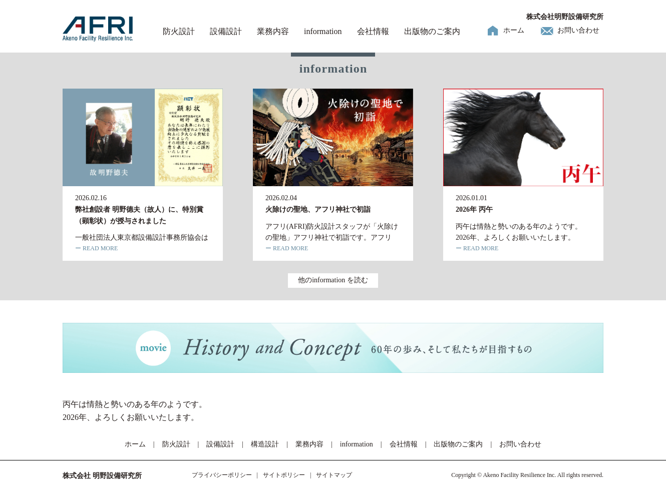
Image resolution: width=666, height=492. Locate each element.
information (323, 31)
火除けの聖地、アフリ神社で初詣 (318, 209)
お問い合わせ (578, 30)
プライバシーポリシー (222, 474)
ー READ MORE (96, 248)
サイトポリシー (284, 474)
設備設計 (226, 31)
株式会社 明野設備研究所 (102, 475)
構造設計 (265, 444)
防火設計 (179, 31)
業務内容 (273, 31)
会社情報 (373, 31)
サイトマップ (334, 474)
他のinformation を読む (333, 280)
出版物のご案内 (432, 31)
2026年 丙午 (474, 209)
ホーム (513, 30)
